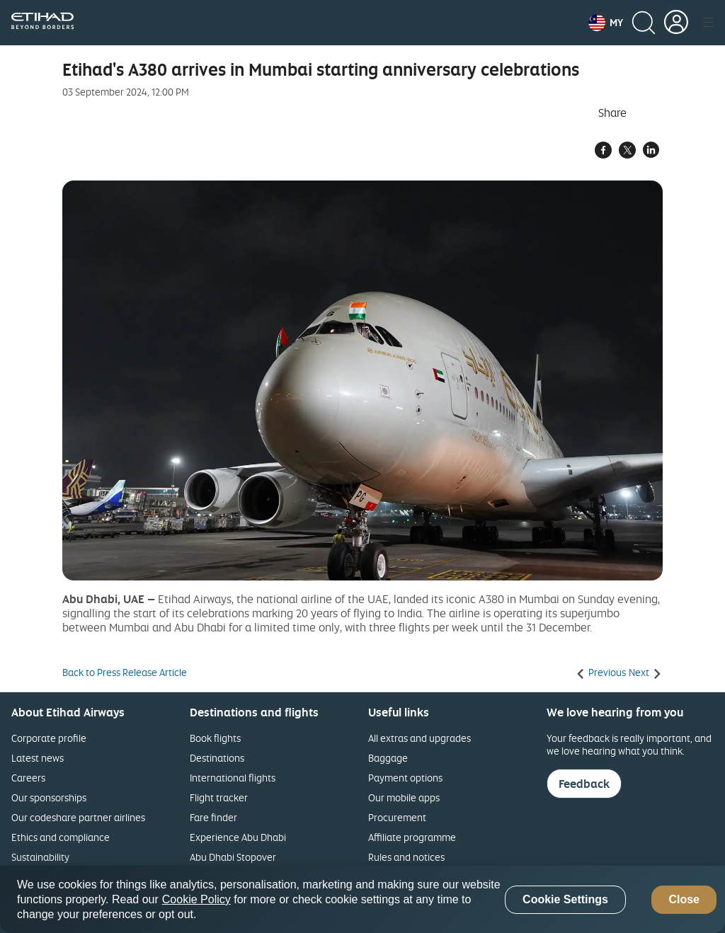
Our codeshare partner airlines (78, 817)
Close (684, 899)
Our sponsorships (48, 797)
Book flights (215, 738)
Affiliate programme (412, 837)
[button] (605, 22)
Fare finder (213, 817)
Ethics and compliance (60, 837)
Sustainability (40, 857)
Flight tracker (219, 797)
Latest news (37, 758)
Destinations (217, 758)
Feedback (584, 783)
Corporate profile (48, 738)
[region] (362, 899)
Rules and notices (406, 857)
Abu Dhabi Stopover (233, 857)
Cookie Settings (565, 899)
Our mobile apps (404, 797)
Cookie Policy (196, 899)
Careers (28, 777)
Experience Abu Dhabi (238, 837)
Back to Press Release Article (124, 672)
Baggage (388, 758)
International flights (232, 777)
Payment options (405, 777)
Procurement (397, 817)
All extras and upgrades (419, 738)
